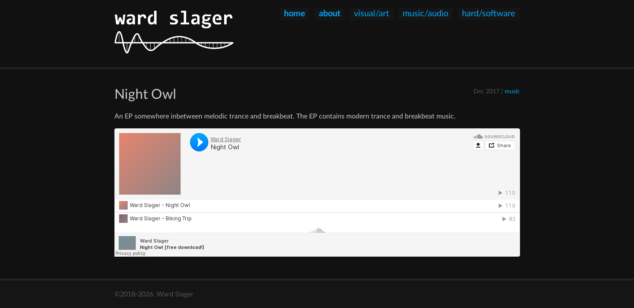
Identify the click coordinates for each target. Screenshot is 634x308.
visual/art (371, 13)
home (294, 13)
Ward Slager (175, 294)
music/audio (425, 13)
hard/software (488, 13)
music (512, 91)
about (329, 13)
